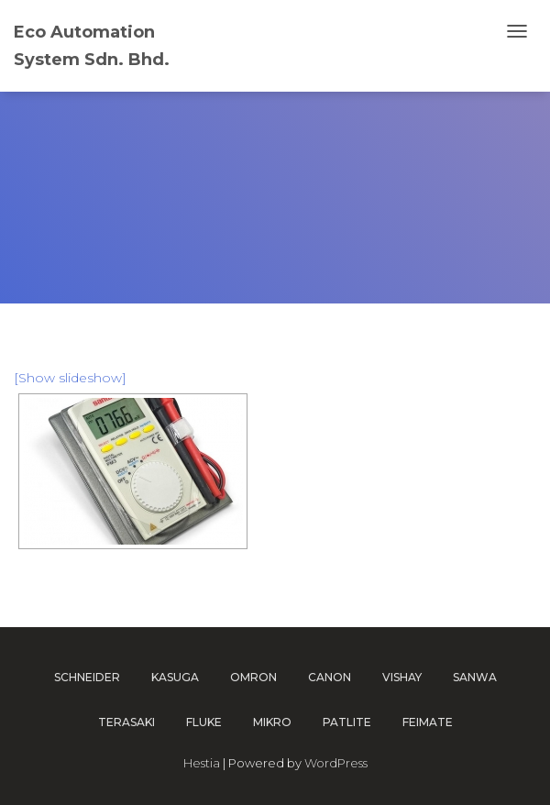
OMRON (253, 677)
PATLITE (347, 722)
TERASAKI (126, 722)
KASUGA (175, 677)
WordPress (336, 762)
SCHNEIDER (87, 677)
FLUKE (204, 722)
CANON (329, 677)
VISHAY (402, 677)
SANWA (475, 677)
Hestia (201, 762)
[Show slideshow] (70, 377)
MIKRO (272, 722)
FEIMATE (427, 722)
